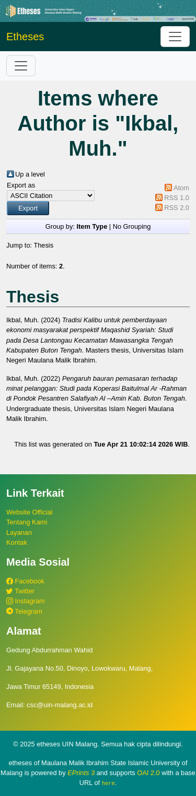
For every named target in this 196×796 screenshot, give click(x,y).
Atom (181, 188)
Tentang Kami (26, 522)
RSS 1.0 (176, 198)
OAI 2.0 (148, 773)
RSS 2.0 (176, 208)
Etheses (25, 36)
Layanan (19, 532)
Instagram (25, 601)
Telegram (24, 611)
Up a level (30, 174)
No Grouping (132, 226)
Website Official (29, 512)
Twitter (20, 591)
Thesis (43, 245)
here (108, 783)
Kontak (16, 542)
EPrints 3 (81, 773)
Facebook (25, 581)
